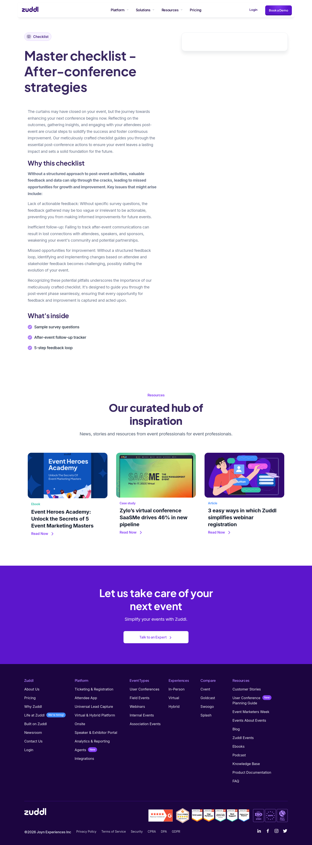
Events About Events (249, 720)
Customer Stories (246, 689)
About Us (31, 689)
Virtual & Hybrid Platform (95, 715)
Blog (236, 729)
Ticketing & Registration (94, 689)
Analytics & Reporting (92, 741)
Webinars (137, 706)
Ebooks (238, 746)
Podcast (239, 755)
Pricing (30, 698)
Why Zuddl (33, 706)
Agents (80, 750)
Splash (205, 715)
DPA (164, 831)
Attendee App (86, 698)
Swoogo (207, 706)
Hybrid (174, 706)
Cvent (205, 689)
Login (253, 9)
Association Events (145, 724)
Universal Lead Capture (94, 706)
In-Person (177, 689)
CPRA (152, 831)
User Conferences (144, 689)
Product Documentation (251, 772)
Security (137, 831)
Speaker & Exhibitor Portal (96, 732)
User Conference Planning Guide (246, 700)
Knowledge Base (246, 764)
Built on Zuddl (35, 724)
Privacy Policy (86, 831)
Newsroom (33, 732)
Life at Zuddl (34, 715)
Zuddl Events (243, 738)
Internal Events (142, 715)
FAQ (235, 781)
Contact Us (33, 741)
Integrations (84, 758)
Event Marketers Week (250, 712)
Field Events (139, 698)
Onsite (80, 724)
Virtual (174, 698)
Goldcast (207, 698)
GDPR (176, 831)
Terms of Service (113, 831)
